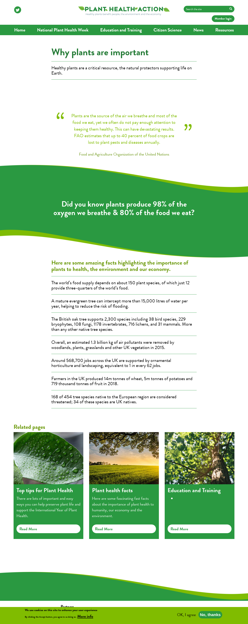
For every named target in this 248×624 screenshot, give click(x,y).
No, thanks (210, 615)
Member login (223, 18)
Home (19, 29)
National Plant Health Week (63, 29)
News (198, 29)
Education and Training (121, 29)
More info (85, 617)
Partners (67, 607)
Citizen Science (167, 29)
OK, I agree (186, 615)
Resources (224, 29)
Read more (28, 529)
